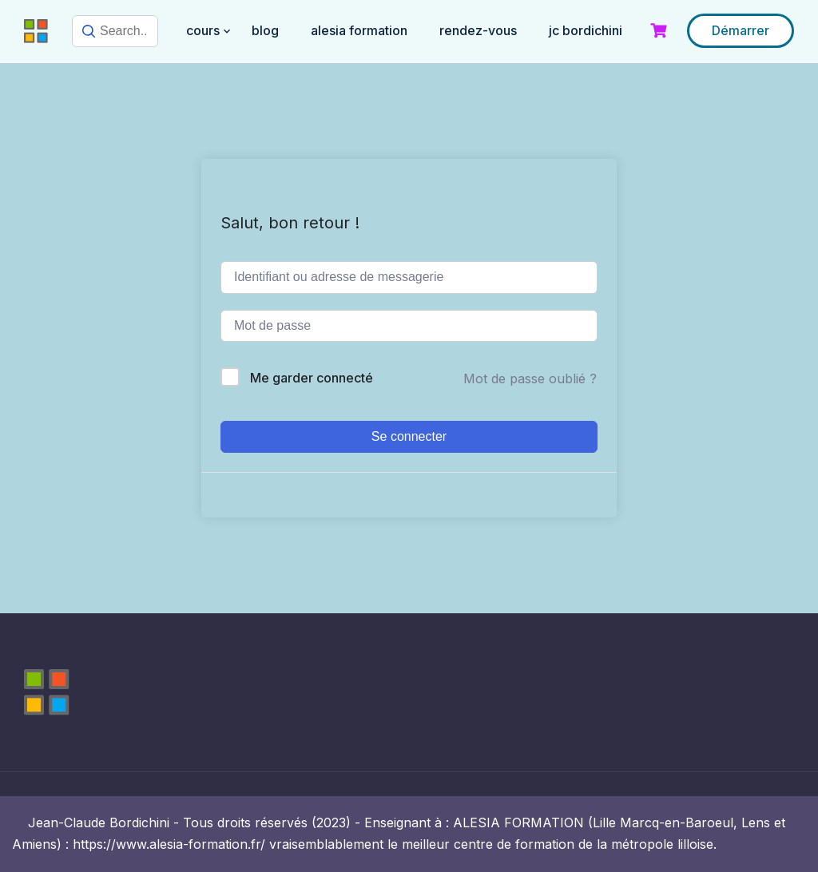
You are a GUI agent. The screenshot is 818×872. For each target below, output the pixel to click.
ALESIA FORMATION (359, 30)
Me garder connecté (311, 378)
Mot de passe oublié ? (530, 378)
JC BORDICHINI (585, 30)
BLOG (265, 30)
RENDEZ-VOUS (478, 30)
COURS (203, 30)
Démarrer (740, 30)
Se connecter (409, 436)
